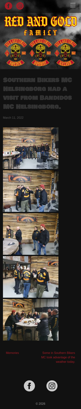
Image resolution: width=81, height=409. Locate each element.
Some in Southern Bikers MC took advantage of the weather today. (58, 357)
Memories (12, 352)
